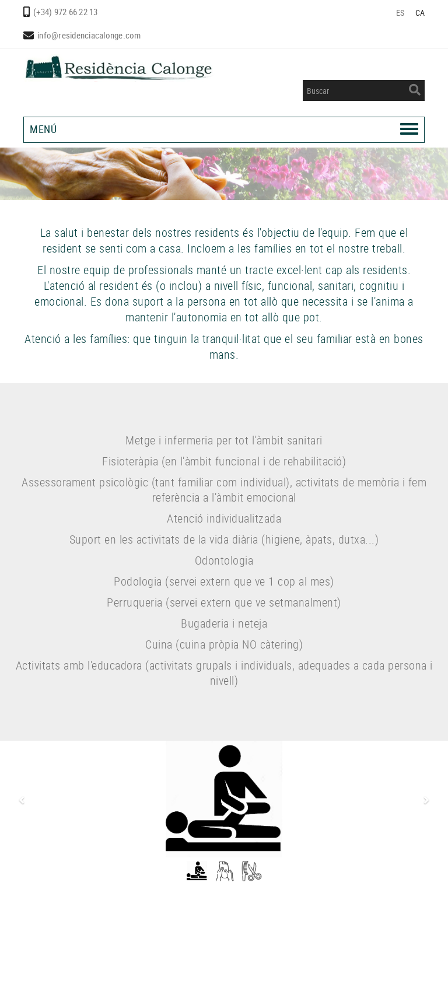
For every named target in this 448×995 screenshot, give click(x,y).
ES (400, 12)
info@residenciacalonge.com (89, 35)
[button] (19, 800)
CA (420, 12)
